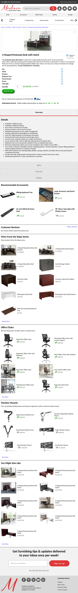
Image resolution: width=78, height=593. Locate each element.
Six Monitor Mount (61, 471)
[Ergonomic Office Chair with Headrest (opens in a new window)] (8, 388)
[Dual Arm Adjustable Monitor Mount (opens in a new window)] (46, 448)
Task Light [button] (5, 109)
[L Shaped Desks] (22, 22)
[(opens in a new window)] (70, 81)
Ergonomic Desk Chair (61, 410)
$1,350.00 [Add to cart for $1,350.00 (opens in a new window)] (60, 473)
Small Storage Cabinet (62, 290)
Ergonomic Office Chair (23, 395)
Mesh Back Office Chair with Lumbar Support (63, 365)
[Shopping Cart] (75, 8)
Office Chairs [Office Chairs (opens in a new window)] (7, 352)
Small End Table (22, 305)
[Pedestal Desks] (37, 22)
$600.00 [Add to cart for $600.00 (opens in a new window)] (20, 398)
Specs (39, 191)
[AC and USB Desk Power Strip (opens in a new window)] (7, 243)
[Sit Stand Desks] (52, 22)
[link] (75, 8)
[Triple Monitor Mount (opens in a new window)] (46, 461)
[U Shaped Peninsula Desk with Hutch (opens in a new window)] (8, 503)
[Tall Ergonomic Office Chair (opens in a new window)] (8, 418)
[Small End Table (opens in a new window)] (8, 312)
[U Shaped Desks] (7, 22)
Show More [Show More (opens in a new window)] (6, 347)
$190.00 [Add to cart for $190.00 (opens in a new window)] (58, 398)
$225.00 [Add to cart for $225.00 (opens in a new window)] (20, 367)
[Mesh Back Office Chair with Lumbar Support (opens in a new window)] (46, 373)
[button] (53, 8)
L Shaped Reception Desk (25, 290)
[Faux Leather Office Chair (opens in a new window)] (46, 403)
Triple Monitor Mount (62, 456)
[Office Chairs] (68, 22)
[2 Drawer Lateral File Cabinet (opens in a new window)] (46, 312)
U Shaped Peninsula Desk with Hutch (37, 27)
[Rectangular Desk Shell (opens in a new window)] (8, 325)
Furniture (8, 27)
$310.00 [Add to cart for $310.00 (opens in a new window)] (58, 413)
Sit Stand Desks (59, 20)
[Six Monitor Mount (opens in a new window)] (46, 477)
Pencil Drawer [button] (6, 104)
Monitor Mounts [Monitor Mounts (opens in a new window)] (9, 428)
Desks (7, 15)
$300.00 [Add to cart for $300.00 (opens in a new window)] (58, 368)
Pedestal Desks (44, 20)
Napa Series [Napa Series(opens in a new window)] (70, 83)
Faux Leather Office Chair (62, 395)
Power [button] (4, 107)
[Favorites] (69, 10)
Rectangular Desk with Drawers (65, 320)
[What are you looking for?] (37, 8)
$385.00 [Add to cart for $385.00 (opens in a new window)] (58, 383)
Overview (39, 138)
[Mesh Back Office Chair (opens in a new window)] (8, 373)
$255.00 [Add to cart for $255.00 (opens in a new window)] (58, 444)
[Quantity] (19, 112)
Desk (24, 27)
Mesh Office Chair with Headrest (65, 380)
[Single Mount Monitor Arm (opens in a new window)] (8, 448)
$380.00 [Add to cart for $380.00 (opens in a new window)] (20, 383)
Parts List (39, 197)
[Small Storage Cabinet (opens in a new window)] (46, 297)
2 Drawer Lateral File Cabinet (64, 305)
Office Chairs (39, 15)
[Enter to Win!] (64, 10)
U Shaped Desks (12, 20)
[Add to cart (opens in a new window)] (20, 222)
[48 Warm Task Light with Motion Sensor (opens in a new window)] (46, 242)
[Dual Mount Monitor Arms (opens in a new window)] (8, 463)
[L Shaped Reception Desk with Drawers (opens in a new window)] (8, 280)
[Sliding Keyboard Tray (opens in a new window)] (7, 223)
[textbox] (28, 589)
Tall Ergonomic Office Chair (25, 410)
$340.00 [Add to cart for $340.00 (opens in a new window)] (20, 458)
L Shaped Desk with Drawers (64, 274)
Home (2, 27)
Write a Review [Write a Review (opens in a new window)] (72, 252)
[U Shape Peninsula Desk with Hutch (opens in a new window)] (8, 563)
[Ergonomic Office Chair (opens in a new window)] (8, 403)
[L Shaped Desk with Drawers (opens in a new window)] (46, 280)
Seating (55, 15)
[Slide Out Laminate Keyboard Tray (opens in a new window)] (8, 341)
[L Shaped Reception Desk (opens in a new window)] (8, 295)
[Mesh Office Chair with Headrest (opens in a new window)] (46, 388)
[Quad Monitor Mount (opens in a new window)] (8, 477)
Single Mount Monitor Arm (25, 440)
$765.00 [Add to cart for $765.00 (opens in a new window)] (20, 413)
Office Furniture (17, 27)
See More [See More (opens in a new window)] (5, 422)
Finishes (39, 203)
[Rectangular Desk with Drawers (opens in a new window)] (46, 325)
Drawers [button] (5, 100)
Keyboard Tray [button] (7, 102)
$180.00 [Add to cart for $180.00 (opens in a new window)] (20, 443)
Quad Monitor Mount (24, 471)
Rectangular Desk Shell (24, 320)
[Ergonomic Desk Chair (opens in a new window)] (46, 418)
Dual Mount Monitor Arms (25, 456)
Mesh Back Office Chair (23, 365)
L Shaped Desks (29, 20)
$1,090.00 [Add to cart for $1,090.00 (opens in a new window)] (22, 473)
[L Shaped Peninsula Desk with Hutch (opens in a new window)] (8, 550)
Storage (70, 15)
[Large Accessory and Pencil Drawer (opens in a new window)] (46, 227)
